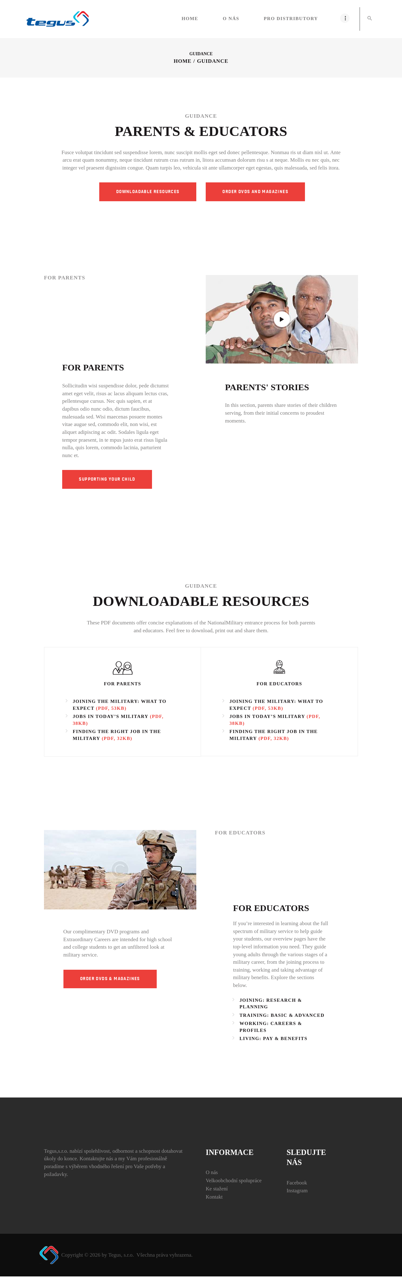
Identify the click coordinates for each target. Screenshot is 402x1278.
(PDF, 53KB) (111, 709)
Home (183, 61)
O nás (212, 1174)
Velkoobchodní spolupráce (234, 1182)
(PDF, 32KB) (117, 739)
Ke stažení (217, 1190)
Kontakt (214, 1198)
